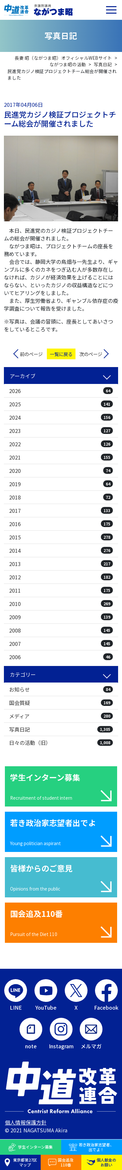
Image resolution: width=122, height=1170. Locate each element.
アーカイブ (22, 376)
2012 (61, 577)
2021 (61, 457)
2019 (61, 484)
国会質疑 (61, 703)
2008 (61, 630)
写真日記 (61, 729)
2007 (61, 643)
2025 (61, 404)
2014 (61, 550)
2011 (61, 590)
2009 (61, 617)
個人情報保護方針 (26, 1122)
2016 (61, 524)
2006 (61, 657)
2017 (61, 510)
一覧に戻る (61, 354)
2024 (61, 417)
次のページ (90, 354)
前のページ (31, 354)
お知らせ (61, 689)
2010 (61, 604)
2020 (61, 470)
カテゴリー (23, 674)
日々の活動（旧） (61, 742)
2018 (61, 497)
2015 (61, 537)
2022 (61, 444)
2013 (61, 564)
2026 (61, 391)
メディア (61, 716)
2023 (61, 431)
